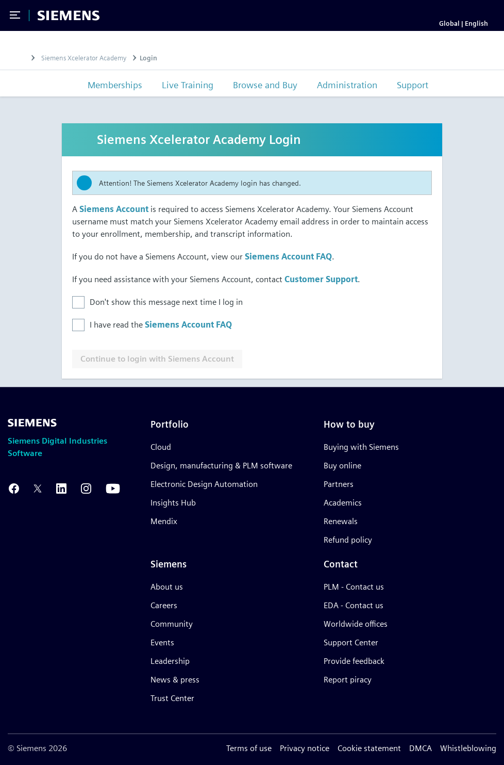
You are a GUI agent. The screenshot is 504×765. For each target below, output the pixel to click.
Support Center (351, 642)
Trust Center (172, 698)
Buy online (342, 465)
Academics (343, 503)
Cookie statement (369, 748)
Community (171, 624)
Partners (339, 484)
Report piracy (348, 680)
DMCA (420, 748)
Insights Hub (173, 503)
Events (162, 642)
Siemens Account (113, 209)
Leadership (170, 661)
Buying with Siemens (361, 447)
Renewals (341, 521)
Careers (163, 605)
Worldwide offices (356, 624)
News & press (174, 680)
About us (166, 587)
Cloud (160, 447)
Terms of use (249, 748)
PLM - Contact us (354, 587)
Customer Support (321, 279)
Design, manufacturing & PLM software (221, 465)
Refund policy (348, 540)
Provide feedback (354, 661)
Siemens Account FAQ (288, 257)
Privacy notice (304, 748)
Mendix (163, 521)
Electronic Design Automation (204, 484)
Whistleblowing (468, 748)
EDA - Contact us (353, 605)
